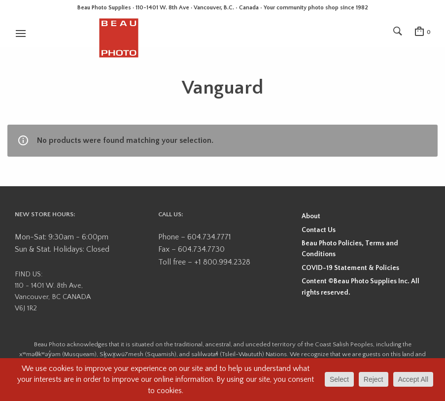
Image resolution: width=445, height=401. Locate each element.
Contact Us (319, 230)
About (311, 216)
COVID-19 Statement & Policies (350, 268)
